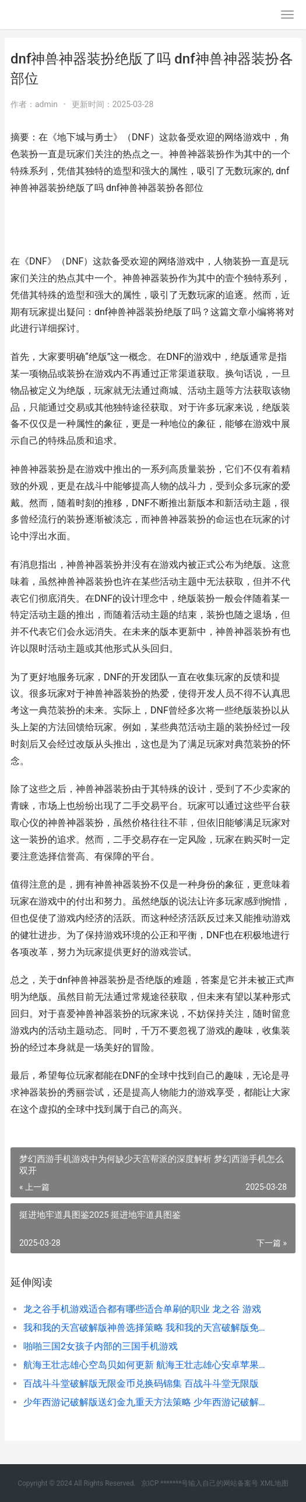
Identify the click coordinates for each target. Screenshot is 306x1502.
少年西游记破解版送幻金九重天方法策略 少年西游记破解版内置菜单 (145, 1402)
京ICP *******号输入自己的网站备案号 (200, 1483)
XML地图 (274, 1483)
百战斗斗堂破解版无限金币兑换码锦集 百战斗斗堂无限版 (141, 1383)
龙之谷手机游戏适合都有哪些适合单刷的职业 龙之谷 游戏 (142, 1308)
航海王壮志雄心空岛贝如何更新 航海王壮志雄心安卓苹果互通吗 (145, 1364)
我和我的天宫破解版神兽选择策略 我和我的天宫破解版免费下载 (145, 1327)
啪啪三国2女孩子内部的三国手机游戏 (100, 1346)
